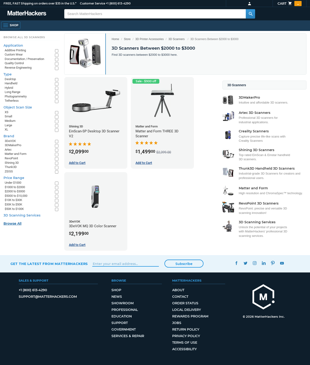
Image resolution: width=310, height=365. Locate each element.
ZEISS (9, 171)
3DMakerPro (13, 145)
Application (13, 45)
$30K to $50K (13, 204)
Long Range (12, 92)
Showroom (122, 303)
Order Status (185, 303)
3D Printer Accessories (149, 39)
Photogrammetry (16, 96)
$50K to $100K (14, 209)
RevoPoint (11, 158)
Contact (180, 296)
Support (119, 323)
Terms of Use (184, 342)
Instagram (254, 263)
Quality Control (14, 63)
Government (123, 329)
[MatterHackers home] (263, 297)
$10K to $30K (13, 200)
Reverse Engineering (18, 67)
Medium (10, 121)
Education (121, 316)
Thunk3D (11, 167)
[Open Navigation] (10, 25)
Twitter (245, 263)
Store (127, 39)
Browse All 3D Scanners (24, 37)
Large (8, 125)
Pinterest (273, 263)
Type (8, 74)
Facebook (236, 263)
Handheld (11, 83)
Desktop (10, 79)
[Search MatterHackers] (250, 14)
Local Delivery (186, 310)
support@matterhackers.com (48, 296)
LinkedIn (264, 263)
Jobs (176, 323)
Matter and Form (15, 154)
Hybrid (9, 87)
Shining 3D (12, 162)
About (178, 290)
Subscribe (183, 264)
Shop (116, 290)
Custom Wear (14, 54)
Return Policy (185, 329)
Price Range (14, 178)
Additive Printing (15, 50)
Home (115, 39)
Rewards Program (190, 316)
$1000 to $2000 (15, 187)
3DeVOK (10, 141)
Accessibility (184, 349)
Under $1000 (13, 182)
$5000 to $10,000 (16, 195)
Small (8, 116)
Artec (8, 149)
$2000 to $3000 (15, 191)
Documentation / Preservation (24, 59)
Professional (124, 310)
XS (6, 112)
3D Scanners (176, 39)
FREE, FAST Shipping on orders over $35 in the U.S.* (40, 3)
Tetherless (12, 100)
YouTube (282, 263)
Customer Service (92, 3)
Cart (290, 3)
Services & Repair (127, 336)
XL (6, 129)
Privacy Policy (186, 336)
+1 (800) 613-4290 (118, 3)
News (116, 296)
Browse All (12, 223)
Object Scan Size (18, 107)
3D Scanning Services (22, 215)
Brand (9, 136)
